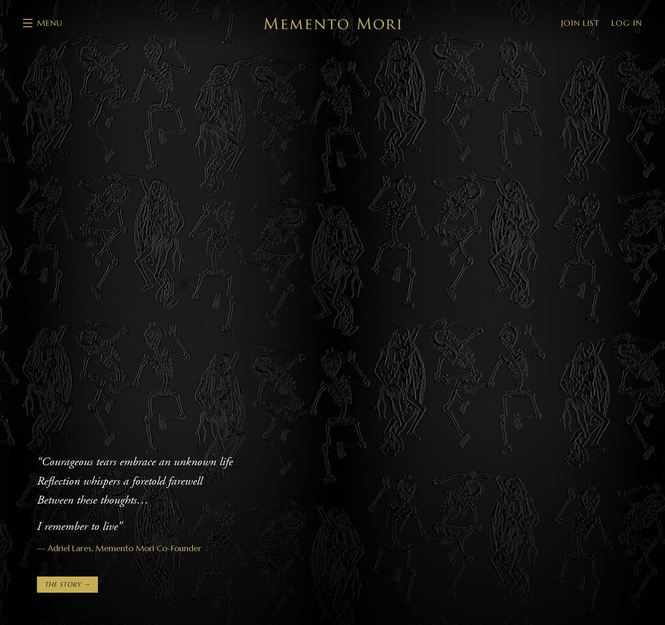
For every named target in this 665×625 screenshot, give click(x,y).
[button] (42, 23)
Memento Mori (332, 23)
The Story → (67, 584)
